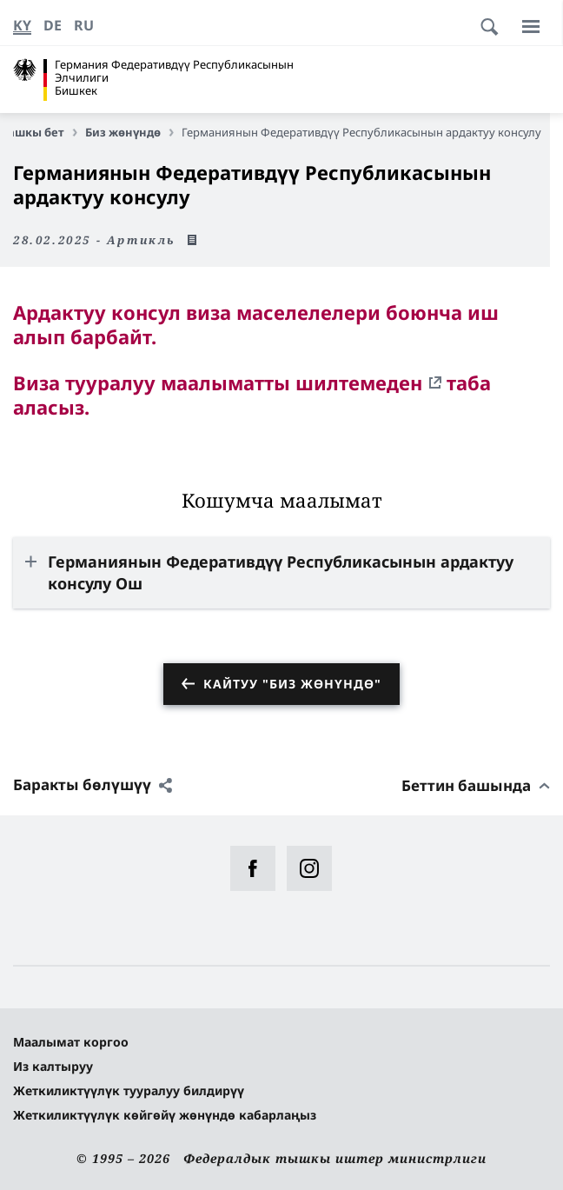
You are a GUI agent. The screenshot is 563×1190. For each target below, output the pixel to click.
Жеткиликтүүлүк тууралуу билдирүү (128, 1090)
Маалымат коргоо (71, 1042)
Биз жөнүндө (129, 132)
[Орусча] (84, 25)
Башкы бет (39, 132)
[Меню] (531, 26)
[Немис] (52, 25)
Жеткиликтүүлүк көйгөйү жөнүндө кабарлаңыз (164, 1115)
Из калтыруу (53, 1066)
